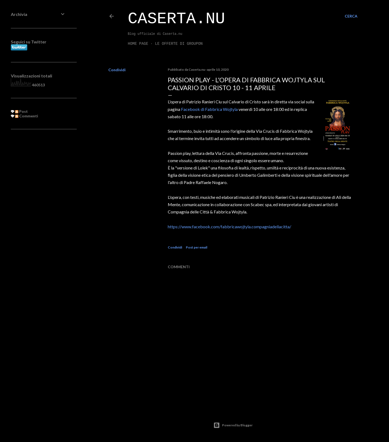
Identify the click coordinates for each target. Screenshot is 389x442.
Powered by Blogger (233, 425)
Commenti (26, 116)
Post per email (196, 247)
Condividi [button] (117, 69)
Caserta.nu (176, 19)
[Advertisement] (38, 221)
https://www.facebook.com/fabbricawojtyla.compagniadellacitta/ (229, 226)
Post (21, 111)
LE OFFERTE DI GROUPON (179, 44)
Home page (138, 44)
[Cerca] (351, 16)
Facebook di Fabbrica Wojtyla (210, 109)
